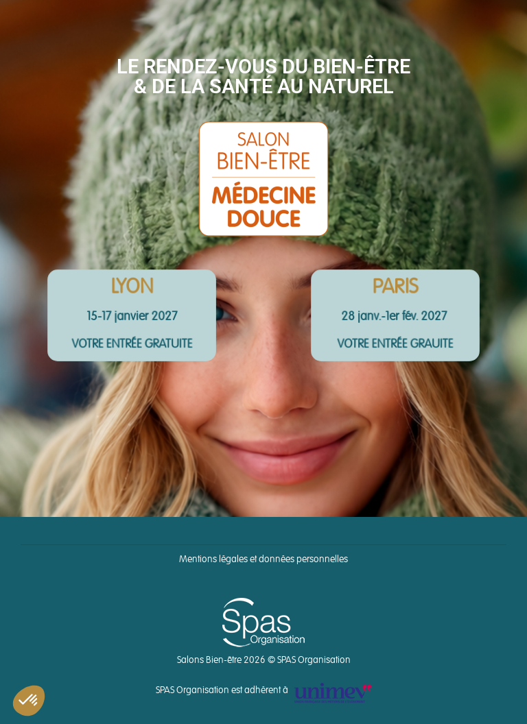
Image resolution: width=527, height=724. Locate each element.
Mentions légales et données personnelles (263, 559)
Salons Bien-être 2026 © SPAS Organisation (264, 660)
